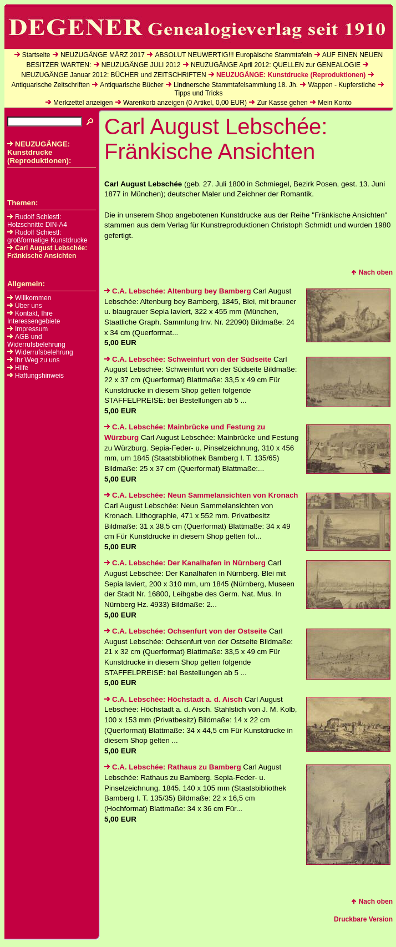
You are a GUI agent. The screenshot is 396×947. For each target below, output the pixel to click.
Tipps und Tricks (199, 93)
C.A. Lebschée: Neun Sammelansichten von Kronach (201, 495)
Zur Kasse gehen (282, 103)
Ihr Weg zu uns (37, 360)
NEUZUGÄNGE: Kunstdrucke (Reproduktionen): (39, 152)
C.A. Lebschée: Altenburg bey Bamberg (177, 291)
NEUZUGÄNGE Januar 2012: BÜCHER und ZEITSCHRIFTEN (113, 75)
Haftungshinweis (39, 375)
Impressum (31, 329)
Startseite (36, 55)
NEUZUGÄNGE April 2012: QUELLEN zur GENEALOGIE (276, 65)
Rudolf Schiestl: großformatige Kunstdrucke (47, 236)
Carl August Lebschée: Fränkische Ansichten (47, 252)
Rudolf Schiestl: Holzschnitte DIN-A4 (37, 221)
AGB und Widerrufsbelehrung (36, 340)
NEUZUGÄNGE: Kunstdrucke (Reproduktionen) (290, 75)
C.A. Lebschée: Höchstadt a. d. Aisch (173, 699)
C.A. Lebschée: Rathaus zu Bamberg (172, 767)
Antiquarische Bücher (131, 85)
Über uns (28, 306)
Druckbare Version (363, 919)
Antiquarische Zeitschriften (50, 85)
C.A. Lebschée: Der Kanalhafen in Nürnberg (185, 563)
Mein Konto (335, 103)
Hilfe (21, 368)
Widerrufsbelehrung (44, 352)
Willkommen (33, 298)
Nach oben (372, 272)
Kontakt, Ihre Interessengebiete (33, 317)
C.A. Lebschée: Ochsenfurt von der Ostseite (185, 631)
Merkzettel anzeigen (83, 103)
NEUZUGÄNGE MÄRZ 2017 (102, 55)
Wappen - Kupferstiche (341, 85)
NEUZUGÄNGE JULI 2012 (141, 65)
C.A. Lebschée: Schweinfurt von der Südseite (187, 359)
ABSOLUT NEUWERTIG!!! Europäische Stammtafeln (233, 55)
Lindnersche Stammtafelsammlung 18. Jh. (236, 85)
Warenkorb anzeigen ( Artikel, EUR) (185, 103)
